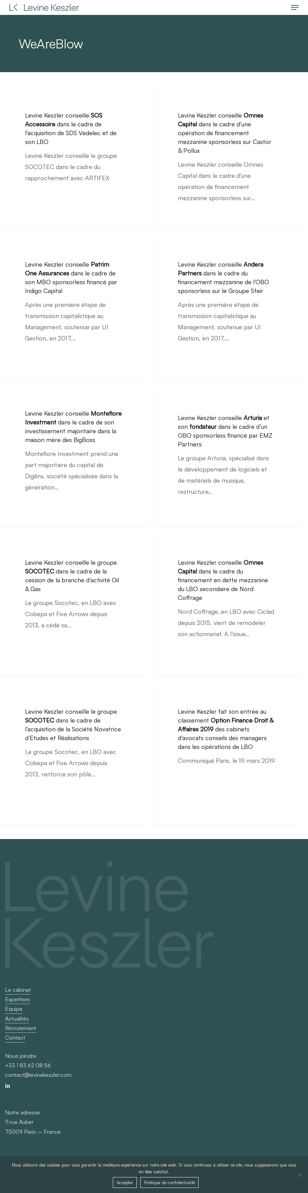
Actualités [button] (17, 1018)
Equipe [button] (13, 1008)
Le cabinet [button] (18, 989)
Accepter (125, 1182)
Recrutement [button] (20, 1028)
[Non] (299, 1174)
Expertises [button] (17, 999)
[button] (295, 7)
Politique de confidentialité (169, 1182)
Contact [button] (15, 1037)
